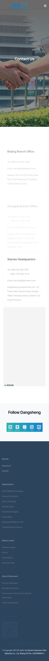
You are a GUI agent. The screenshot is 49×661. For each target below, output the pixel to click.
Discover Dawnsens (10, 584)
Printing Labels (8, 507)
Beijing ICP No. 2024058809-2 (32, 653)
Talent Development (10, 604)
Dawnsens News (8, 548)
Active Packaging (9, 502)
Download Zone (8, 564)
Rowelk (5, 472)
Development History (10, 589)
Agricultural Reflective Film (13, 523)
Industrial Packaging (10, 513)
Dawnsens (6, 467)
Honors (5, 553)
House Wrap (7, 518)
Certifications (7, 559)
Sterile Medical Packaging (12, 492)
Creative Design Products (12, 528)
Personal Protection (10, 497)
